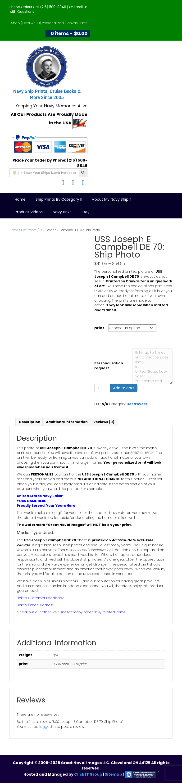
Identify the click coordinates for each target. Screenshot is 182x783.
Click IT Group (88, 774)
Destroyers (28, 230)
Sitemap (113, 774)
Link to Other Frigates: (35, 605)
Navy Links (62, 212)
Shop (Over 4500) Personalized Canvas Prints (49, 23)
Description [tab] (29, 422)
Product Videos (28, 212)
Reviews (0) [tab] (103, 422)
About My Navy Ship (110, 199)
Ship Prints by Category (57, 199)
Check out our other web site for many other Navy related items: (71, 612)
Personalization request (108, 365)
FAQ (85, 212)
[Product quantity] (100, 388)
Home (20, 199)
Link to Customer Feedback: (40, 598)
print (99, 328)
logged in (47, 726)
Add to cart (123, 388)
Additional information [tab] (67, 422)
